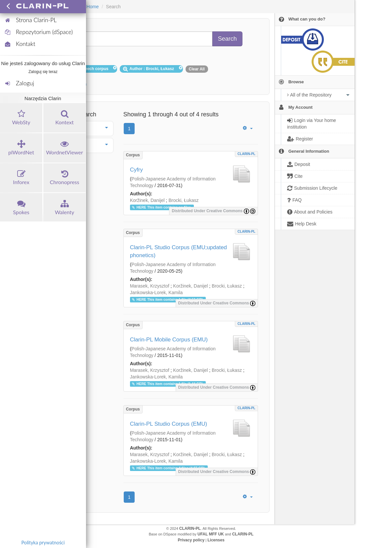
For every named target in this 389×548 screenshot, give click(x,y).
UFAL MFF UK (210, 534)
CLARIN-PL (246, 154)
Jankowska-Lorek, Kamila (156, 292)
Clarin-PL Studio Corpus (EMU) (168, 424)
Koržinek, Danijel (147, 200)
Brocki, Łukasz (183, 200)
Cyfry (136, 170)
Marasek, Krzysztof (149, 286)
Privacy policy (191, 540)
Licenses (215, 540)
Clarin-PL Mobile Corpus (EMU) (169, 339)
